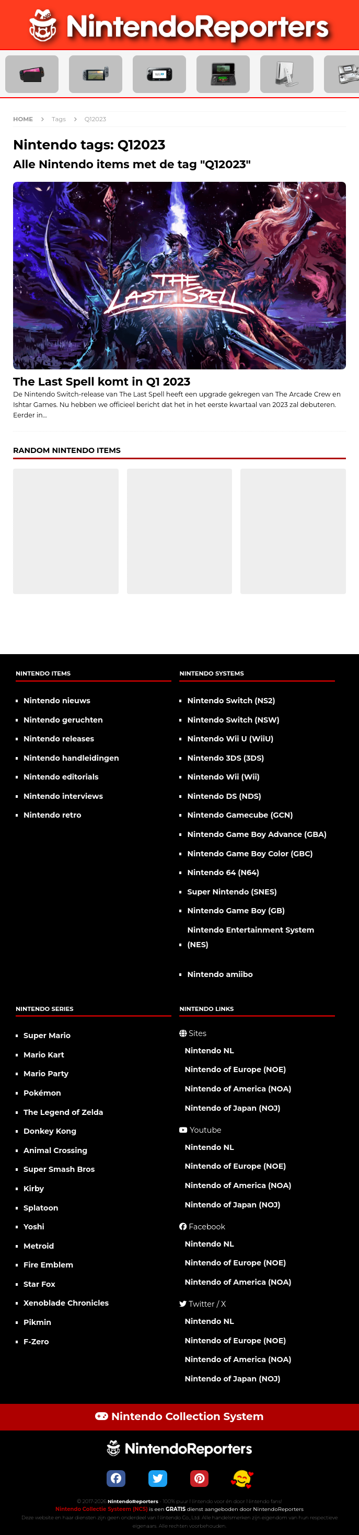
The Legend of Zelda (63, 1112)
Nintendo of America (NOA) (237, 1089)
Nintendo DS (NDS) (224, 796)
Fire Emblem (48, 1265)
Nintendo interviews (63, 796)
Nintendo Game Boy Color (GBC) (249, 853)
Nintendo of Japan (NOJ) (232, 1108)
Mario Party (46, 1073)
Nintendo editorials (61, 777)
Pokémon (42, 1093)
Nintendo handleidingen (71, 758)
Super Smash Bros (59, 1169)
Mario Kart (44, 1055)
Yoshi (34, 1226)
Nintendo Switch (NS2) (231, 700)
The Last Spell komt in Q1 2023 (101, 381)
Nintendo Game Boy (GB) (236, 910)
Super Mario (47, 1035)
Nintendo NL (209, 1050)
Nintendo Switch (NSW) (233, 720)
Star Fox (39, 1284)
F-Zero (36, 1341)
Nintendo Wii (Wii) (223, 777)
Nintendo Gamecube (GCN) (240, 815)
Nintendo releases (59, 738)
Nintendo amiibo (220, 974)
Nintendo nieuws (57, 700)
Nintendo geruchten (63, 720)
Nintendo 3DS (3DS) (225, 758)
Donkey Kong (50, 1131)
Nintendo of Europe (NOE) (235, 1069)
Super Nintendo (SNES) (231, 892)
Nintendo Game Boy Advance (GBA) (257, 834)
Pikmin (37, 1322)
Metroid (39, 1246)
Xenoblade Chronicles (66, 1303)
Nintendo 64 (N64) (223, 872)
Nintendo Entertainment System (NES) (250, 937)
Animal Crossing (55, 1150)
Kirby (34, 1188)
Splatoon (41, 1208)
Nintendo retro (53, 815)
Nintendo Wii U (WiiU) (230, 738)
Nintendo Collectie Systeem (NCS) (101, 1509)
